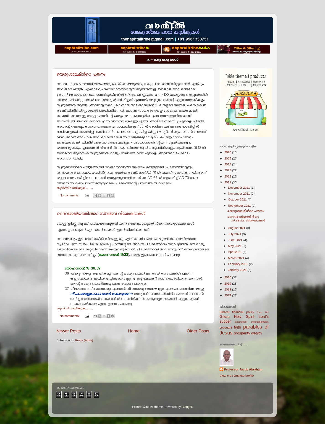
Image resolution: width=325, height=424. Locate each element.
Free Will (263, 312)
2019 (228, 283)
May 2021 (235, 246)
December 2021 (239, 187)
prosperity (242, 333)
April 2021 (235, 252)
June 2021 (235, 240)
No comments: (70, 195)
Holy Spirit (244, 316)
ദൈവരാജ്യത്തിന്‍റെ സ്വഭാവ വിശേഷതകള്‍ (101, 213)
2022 (228, 176)
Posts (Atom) (84, 340)
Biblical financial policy (237, 312)
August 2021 (237, 228)
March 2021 (236, 258)
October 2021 (238, 199)
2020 (228, 277)
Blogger (187, 407)
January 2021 (238, 270)
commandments (260, 321)
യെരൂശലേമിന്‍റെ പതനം (81, 74)
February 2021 (238, 264)
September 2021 (240, 205)
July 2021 (235, 234)
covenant (226, 327)
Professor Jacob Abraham (243, 369)
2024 (228, 164)
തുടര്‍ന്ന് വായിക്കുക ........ (75, 188)
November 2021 (239, 193)
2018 (228, 289)
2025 (228, 158)
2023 (228, 170)
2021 (228, 182)
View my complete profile (237, 375)
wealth (256, 333)
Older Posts (198, 331)
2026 (228, 152)
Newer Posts (68, 331)
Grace (225, 316)
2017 (228, 295)
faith (237, 327)
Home (133, 331)
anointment (241, 321)
